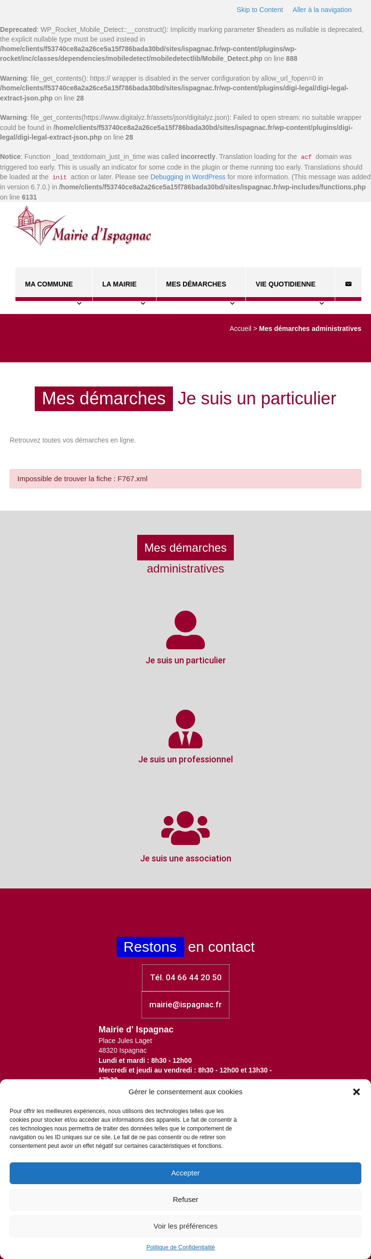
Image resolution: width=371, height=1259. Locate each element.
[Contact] (348, 284)
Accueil (240, 328)
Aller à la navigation (322, 10)
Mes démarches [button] (201, 290)
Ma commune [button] (54, 290)
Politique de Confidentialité (180, 1247)
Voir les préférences (186, 1226)
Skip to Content (260, 10)
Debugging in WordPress (187, 177)
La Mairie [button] (124, 290)
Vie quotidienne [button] (290, 290)
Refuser (186, 1199)
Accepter (185, 1173)
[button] (356, 1092)
